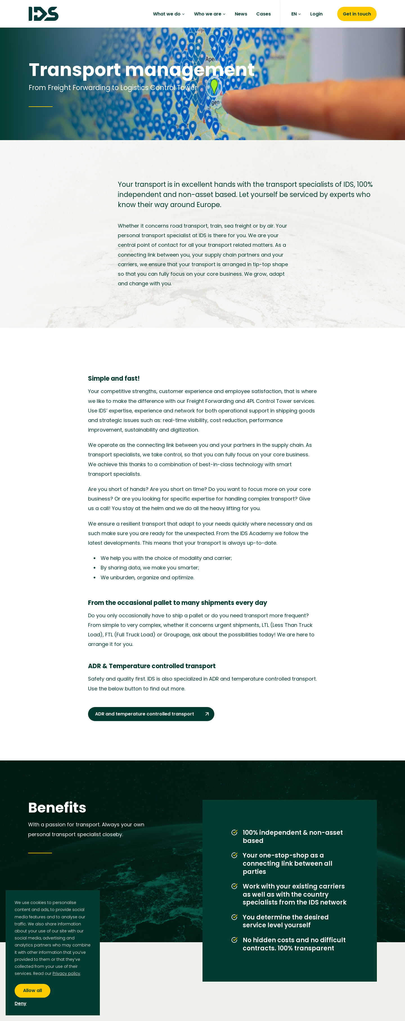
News (241, 14)
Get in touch (357, 14)
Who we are (210, 14)
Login (316, 14)
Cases (263, 14)
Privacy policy (66, 973)
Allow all (32, 990)
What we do (169, 14)
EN (296, 14)
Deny (20, 1003)
